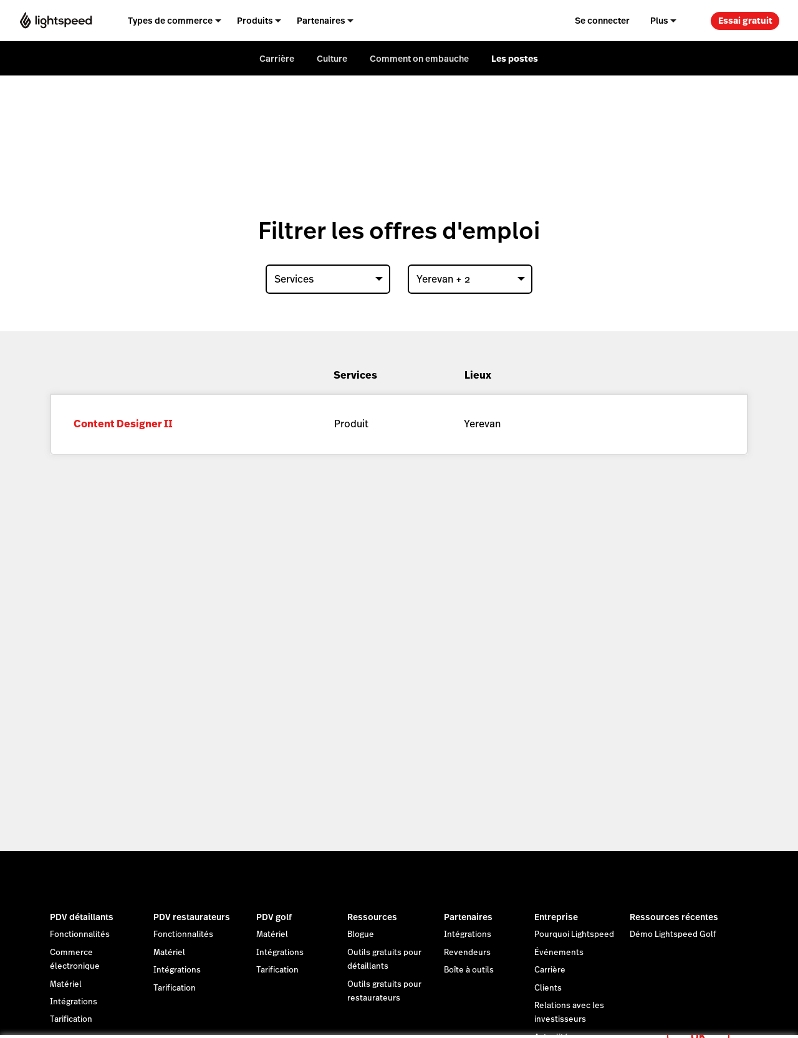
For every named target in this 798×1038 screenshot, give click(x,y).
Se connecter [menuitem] (602, 20)
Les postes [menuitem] (514, 58)
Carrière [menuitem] (276, 58)
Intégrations (73, 1001)
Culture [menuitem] (332, 58)
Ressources (372, 917)
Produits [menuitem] (255, 20)
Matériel (66, 984)
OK (698, 1021)
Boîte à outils (469, 970)
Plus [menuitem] (659, 20)
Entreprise (556, 917)
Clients (548, 988)
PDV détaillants (81, 917)
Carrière (549, 970)
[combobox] (328, 279)
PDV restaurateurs (191, 917)
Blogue (360, 934)
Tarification (174, 988)
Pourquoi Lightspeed (574, 934)
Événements (559, 952)
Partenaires (468, 917)
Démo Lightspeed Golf (673, 934)
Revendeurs (467, 952)
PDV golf (274, 917)
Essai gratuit (745, 20)
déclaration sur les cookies (489, 1014)
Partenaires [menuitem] (321, 20)
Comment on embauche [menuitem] (419, 58)
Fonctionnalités (80, 934)
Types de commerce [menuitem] (170, 20)
